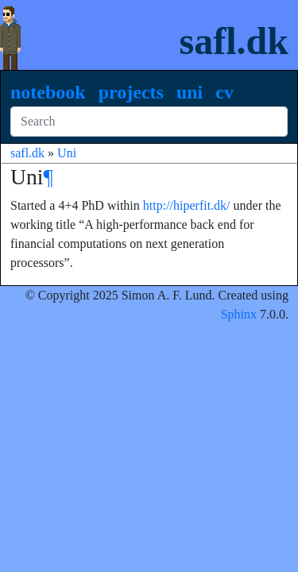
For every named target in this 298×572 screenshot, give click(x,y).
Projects (131, 92)
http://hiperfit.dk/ (186, 205)
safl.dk (234, 41)
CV (224, 92)
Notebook (48, 92)
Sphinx (239, 314)
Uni (189, 92)
